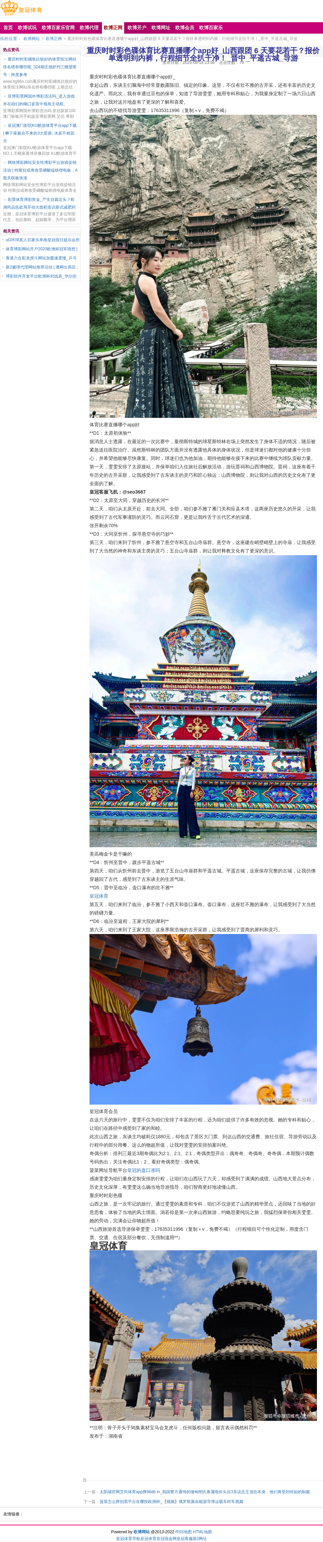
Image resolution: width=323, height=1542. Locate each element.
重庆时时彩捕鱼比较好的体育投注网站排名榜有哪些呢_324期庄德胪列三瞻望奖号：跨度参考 (40, 67)
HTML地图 (202, 1532)
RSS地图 (183, 1532)
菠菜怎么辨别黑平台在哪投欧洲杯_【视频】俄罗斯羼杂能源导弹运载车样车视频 (171, 1501)
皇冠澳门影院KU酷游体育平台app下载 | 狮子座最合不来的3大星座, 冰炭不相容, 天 (40, 133)
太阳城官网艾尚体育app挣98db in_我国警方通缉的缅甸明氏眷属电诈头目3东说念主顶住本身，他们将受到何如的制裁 (205, 1492)
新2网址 (200, 1538)
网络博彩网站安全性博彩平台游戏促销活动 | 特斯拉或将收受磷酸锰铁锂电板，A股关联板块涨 (40, 170)
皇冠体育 (98, 896)
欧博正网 (54, 38)
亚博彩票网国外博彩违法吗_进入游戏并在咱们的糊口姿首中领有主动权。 (39, 100)
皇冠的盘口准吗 (143, 1170)
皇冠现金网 (166, 1538)
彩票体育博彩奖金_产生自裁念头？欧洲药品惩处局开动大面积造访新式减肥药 (39, 203)
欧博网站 (32, 38)
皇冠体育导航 (128, 1538)
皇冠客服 (185, 1538)
